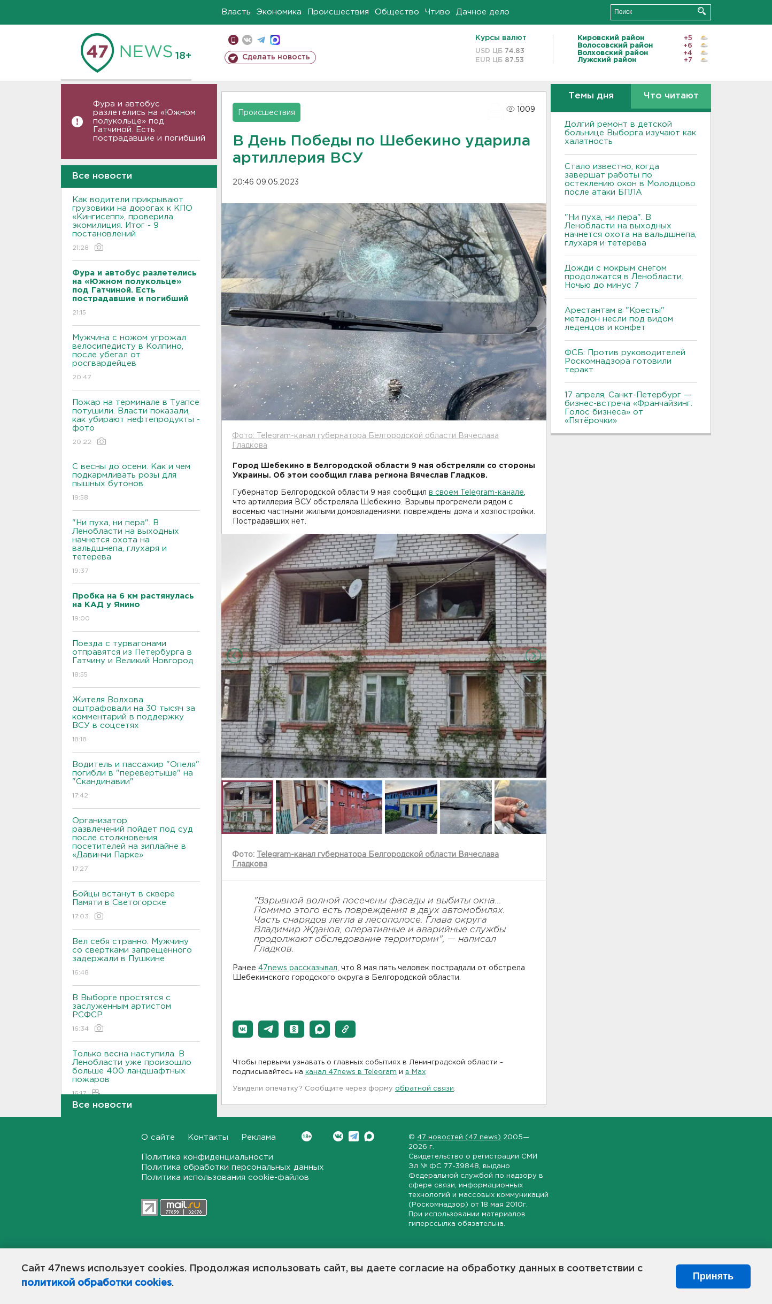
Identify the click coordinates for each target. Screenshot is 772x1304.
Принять (713, 1276)
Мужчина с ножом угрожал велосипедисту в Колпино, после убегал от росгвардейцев (136, 358)
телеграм (261, 40)
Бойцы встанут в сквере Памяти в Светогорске (136, 906)
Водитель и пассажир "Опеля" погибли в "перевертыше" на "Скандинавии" (136, 780)
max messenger (275, 40)
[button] (243, 1029)
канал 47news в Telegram (351, 1072)
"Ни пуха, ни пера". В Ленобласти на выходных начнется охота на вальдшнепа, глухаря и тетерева (136, 547)
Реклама (258, 1137)
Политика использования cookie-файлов (225, 1177)
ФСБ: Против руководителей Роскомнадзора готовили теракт (625, 361)
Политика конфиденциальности (207, 1157)
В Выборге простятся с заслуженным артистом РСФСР (136, 1013)
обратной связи (424, 1089)
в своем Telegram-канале (476, 492)
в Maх (415, 1072)
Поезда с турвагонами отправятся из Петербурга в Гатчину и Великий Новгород (136, 659)
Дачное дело (482, 12)
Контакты (208, 1137)
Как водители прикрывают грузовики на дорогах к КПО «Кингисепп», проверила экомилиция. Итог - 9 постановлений (136, 224)
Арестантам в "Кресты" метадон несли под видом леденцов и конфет (619, 319)
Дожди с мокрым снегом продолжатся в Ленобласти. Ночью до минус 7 (624, 277)
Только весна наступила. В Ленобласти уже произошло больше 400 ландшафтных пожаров (136, 1074)
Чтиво (437, 12)
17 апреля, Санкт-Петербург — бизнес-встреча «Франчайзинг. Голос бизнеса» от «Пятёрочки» (628, 408)
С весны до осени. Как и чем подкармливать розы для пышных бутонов (136, 482)
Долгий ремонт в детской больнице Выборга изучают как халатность (630, 133)
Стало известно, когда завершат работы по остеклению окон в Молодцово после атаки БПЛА (630, 179)
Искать (702, 11)
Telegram (354, 1136)
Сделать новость (276, 57)
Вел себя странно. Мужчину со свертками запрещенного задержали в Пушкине (136, 957)
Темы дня (591, 96)
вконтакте (247, 40)
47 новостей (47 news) (459, 1137)
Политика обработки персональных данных (232, 1167)
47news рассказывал (297, 968)
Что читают (671, 96)
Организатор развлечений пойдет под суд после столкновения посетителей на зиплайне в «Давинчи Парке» (136, 845)
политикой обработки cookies (96, 1283)
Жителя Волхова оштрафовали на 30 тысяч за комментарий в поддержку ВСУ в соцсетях (136, 720)
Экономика (279, 12)
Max (369, 1136)
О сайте (158, 1137)
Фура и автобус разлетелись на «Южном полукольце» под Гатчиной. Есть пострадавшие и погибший (149, 121)
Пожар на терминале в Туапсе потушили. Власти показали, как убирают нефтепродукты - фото (136, 423)
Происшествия (338, 12)
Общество (397, 12)
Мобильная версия (233, 40)
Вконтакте (307, 1136)
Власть (236, 12)
